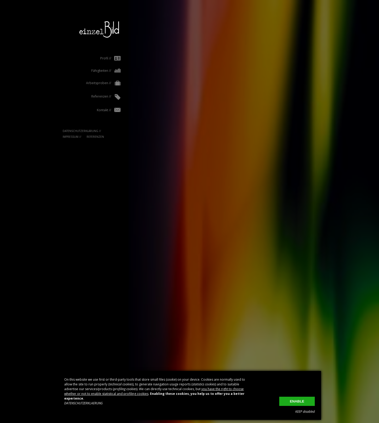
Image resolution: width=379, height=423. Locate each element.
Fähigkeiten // (95, 70)
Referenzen (84, 137)
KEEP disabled (305, 411)
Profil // (100, 58)
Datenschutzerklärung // (71, 131)
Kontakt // (98, 110)
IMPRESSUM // (61, 137)
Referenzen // (95, 97)
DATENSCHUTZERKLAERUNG (83, 403)
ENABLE (297, 401)
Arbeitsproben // (93, 83)
